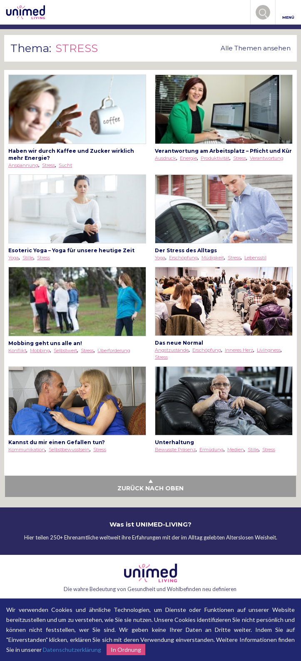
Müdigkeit (212, 258)
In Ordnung (126, 649)
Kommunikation (26, 449)
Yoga (13, 258)
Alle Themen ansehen (256, 48)
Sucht (65, 165)
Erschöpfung (183, 258)
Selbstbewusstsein (69, 449)
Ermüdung (211, 449)
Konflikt (17, 350)
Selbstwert (65, 350)
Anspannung (23, 165)
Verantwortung (267, 158)
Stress (48, 165)
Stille (27, 258)
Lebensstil (255, 258)
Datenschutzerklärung (72, 649)
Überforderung (113, 350)
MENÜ (288, 13)
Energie (188, 158)
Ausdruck (165, 158)
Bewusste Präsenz (175, 449)
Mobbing (40, 350)
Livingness (269, 350)
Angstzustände (172, 350)
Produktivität (215, 158)
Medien (235, 449)
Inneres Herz (239, 350)
